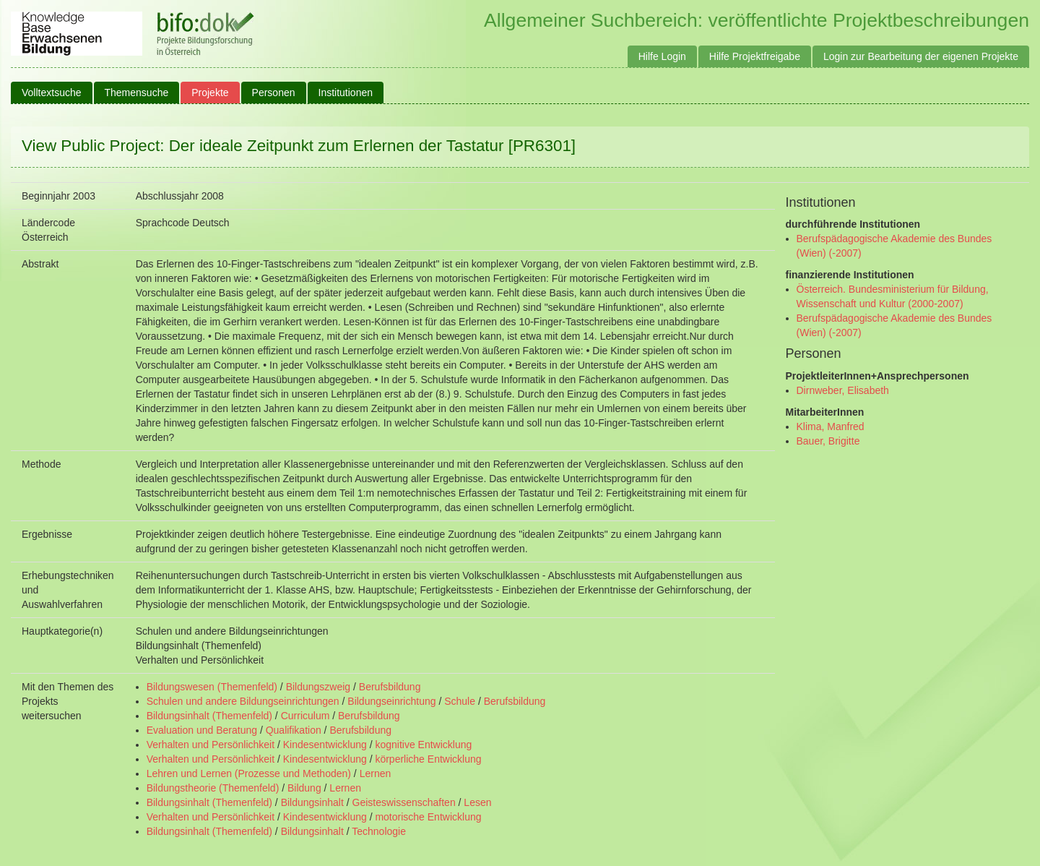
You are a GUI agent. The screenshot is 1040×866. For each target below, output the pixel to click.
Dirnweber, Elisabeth (843, 390)
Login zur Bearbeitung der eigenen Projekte (920, 56)
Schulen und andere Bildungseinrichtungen (243, 701)
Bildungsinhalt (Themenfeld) (209, 715)
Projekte (209, 92)
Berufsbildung (390, 687)
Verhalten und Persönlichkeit (210, 744)
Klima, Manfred (830, 426)
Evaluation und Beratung (202, 730)
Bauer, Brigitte (828, 441)
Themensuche (137, 92)
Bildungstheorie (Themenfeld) (213, 788)
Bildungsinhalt (312, 802)
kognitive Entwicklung (423, 744)
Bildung (304, 788)
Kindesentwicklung (325, 744)
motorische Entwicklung (428, 817)
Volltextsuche (52, 92)
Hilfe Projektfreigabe (754, 56)
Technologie (379, 831)
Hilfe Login (662, 56)
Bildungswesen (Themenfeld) (212, 687)
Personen (273, 92)
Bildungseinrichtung (391, 701)
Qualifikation (293, 730)
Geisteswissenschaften (404, 802)
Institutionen (345, 92)
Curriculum (305, 715)
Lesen (477, 802)
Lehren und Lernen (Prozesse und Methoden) (249, 773)
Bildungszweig (318, 687)
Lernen (375, 773)
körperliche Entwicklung (428, 759)
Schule (459, 701)
